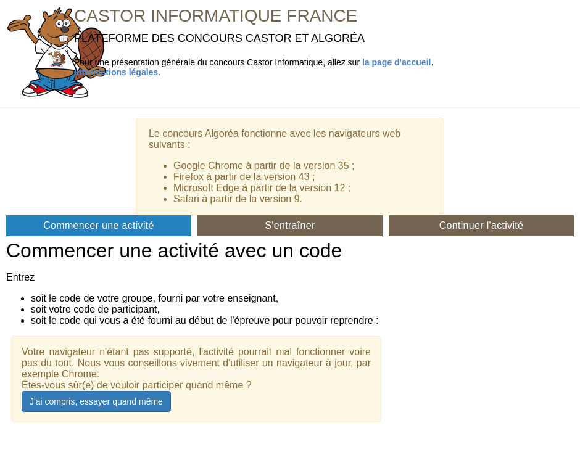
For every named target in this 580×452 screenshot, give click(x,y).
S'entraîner (290, 225)
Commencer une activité (98, 225)
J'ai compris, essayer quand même (96, 401)
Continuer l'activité (481, 225)
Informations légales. (117, 72)
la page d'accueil (396, 62)
